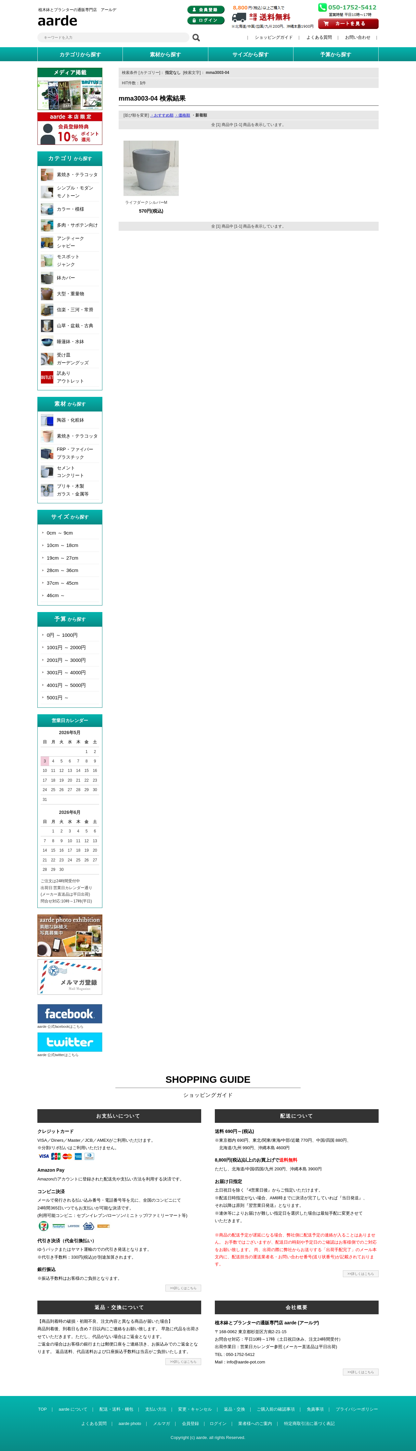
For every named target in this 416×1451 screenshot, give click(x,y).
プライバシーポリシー (357, 1409)
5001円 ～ (58, 697)
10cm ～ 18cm (62, 545)
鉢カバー (66, 277)
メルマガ (161, 1423)
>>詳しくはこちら (183, 1288)
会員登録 (190, 1423)
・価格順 (182, 115)
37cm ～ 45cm (62, 583)
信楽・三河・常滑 (75, 309)
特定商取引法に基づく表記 (309, 1423)
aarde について (72, 1409)
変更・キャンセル (195, 1409)
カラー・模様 (70, 209)
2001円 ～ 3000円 (66, 660)
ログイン (218, 1423)
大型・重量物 (70, 293)
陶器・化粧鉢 (70, 420)
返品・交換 (234, 1409)
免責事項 (315, 1409)
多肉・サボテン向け (77, 225)
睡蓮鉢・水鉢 (70, 341)
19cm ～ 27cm (62, 558)
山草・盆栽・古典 (75, 325)
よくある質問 (319, 37)
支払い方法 (155, 1409)
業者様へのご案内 (255, 1423)
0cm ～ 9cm (60, 533)
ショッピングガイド (274, 37)
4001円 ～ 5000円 (66, 685)
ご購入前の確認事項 (276, 1409)
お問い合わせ (357, 37)
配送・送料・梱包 (116, 1409)
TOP (42, 1409)
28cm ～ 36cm (62, 570)
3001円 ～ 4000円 (66, 672)
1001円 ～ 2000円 (66, 647)
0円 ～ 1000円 (62, 635)
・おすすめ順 (162, 115)
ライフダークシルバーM (146, 202)
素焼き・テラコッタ (77, 174)
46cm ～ (56, 595)
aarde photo (130, 1423)
